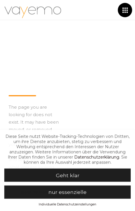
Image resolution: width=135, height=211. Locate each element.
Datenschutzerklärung (96, 159)
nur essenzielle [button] (67, 194)
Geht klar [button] (67, 177)
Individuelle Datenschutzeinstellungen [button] (67, 206)
